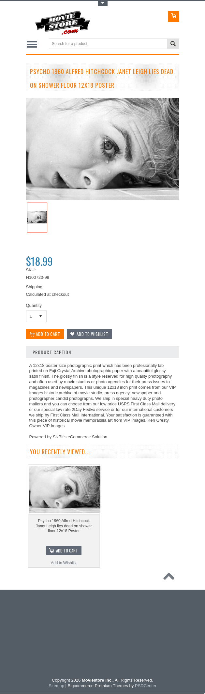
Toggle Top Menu (103, 3)
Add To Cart (67, 551)
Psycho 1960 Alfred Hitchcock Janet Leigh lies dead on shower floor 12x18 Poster (64, 526)
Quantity (34, 305)
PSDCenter (145, 686)
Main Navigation (31, 44)
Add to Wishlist (64, 563)
